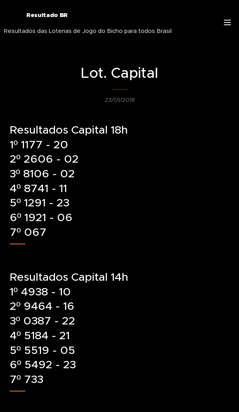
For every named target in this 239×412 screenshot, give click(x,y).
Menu (227, 22)
